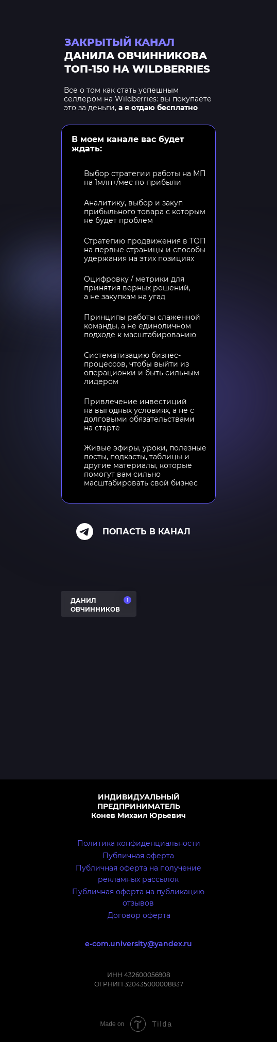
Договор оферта (139, 915)
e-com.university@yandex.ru (138, 943)
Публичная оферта (138, 855)
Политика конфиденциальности (138, 843)
